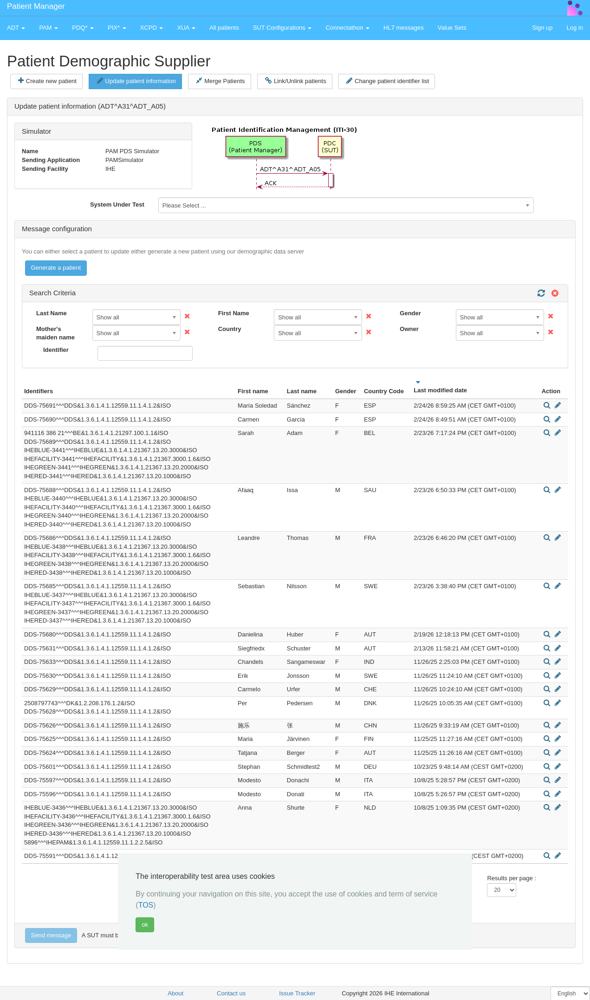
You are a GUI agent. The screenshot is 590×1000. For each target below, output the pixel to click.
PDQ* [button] (83, 27)
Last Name (51, 313)
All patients (224, 27)
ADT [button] (16, 27)
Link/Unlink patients (295, 80)
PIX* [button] (117, 27)
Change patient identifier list (387, 80)
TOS (146, 905)
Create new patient (47, 80)
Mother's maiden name (55, 333)
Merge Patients (220, 80)
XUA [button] (186, 27)
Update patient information (136, 80)
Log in (575, 27)
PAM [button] (48, 27)
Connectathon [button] (347, 27)
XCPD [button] (151, 27)
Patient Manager (36, 6)
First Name (233, 313)
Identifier (56, 349)
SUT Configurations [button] (282, 27)
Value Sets (452, 27)
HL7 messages (403, 27)
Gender (410, 313)
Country (229, 328)
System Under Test (117, 204)
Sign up (542, 27)
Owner (409, 328)
